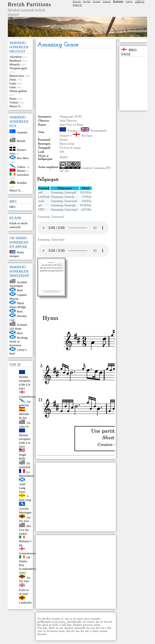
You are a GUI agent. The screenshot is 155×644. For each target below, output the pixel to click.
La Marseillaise (26, 474)
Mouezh (15, 64)
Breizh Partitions (29, 4)
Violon (14, 102)
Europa (72, 130)
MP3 (12, 207)
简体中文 (77, 5)
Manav (21, 170)
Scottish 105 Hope (18, 326)
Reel (20, 290)
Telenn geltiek (18, 91)
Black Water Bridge (18, 305)
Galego (129, 1)
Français (77, 1)
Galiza (21, 166)
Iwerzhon (23, 174)
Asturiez (22, 132)
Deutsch (107, 1)
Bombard (15, 60)
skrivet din (73, 631)
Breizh (21, 141)
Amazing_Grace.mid (64, 201)
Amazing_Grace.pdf (63, 192)
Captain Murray (18, 296)
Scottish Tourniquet (18, 284)
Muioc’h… (16, 106)
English (86, 1)
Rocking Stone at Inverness (19, 341)
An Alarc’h (24, 424)
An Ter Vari (24, 519)
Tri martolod (24, 465)
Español (96, 1)
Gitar (13, 87)
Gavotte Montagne (25, 510)
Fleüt (13, 79)
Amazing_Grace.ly (63, 196)
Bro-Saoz (87, 135)
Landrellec (25, 602)
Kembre (22, 183)
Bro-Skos (23, 158)
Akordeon (16, 57)
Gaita (13, 83)
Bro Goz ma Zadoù (25, 529)
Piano (13, 98)
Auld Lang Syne (22, 487)
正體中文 (140, 1)
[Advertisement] (75, 81)
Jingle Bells (22, 456)
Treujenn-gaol (18, 68)
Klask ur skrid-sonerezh (19, 225)
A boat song (25, 498)
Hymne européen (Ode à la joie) (24, 382)
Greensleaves (27, 553)
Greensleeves (27, 396)
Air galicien (25, 403)
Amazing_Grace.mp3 (64, 209)
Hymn (64, 139)
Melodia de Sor (24, 416)
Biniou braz (17, 76)
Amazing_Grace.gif (63, 205)
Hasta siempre (17, 254)
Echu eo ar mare (24, 591)
